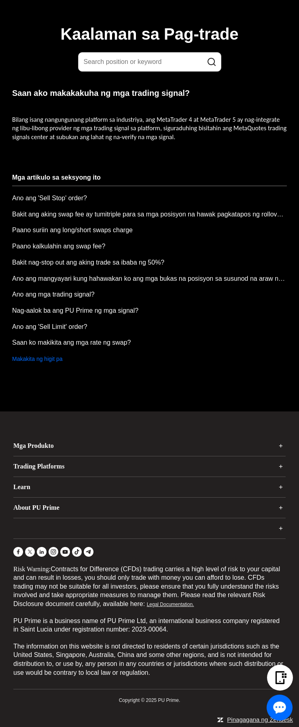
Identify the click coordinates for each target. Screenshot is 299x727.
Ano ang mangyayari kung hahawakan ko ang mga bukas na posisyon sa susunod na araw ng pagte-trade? (149, 278)
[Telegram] (88, 552)
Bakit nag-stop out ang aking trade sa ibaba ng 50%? (88, 262)
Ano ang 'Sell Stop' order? (49, 198)
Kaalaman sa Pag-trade (149, 34)
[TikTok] (77, 552)
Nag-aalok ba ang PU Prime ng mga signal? (75, 310)
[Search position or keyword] (149, 62)
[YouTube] (65, 552)
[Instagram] (53, 552)
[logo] (154, 11)
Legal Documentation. (170, 604)
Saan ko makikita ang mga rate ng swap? (71, 342)
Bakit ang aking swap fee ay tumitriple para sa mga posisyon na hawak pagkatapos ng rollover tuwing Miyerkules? (149, 214)
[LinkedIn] (42, 552)
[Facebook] (18, 552)
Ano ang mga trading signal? (53, 294)
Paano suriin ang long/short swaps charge (72, 230)
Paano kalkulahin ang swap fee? (58, 246)
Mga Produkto (33, 445)
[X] (30, 552)
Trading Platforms (38, 466)
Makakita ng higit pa (37, 359)
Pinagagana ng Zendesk (260, 719)
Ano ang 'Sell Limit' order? (49, 326)
